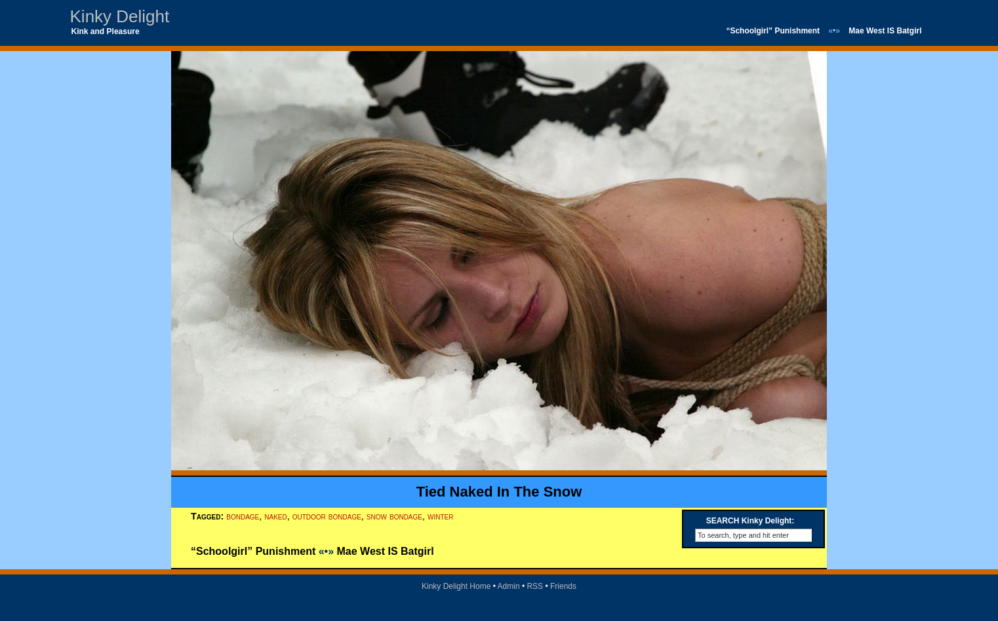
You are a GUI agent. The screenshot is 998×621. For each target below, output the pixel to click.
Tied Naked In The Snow (499, 491)
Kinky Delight (120, 16)
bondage (242, 516)
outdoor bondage (326, 516)
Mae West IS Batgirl (884, 30)
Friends (563, 586)
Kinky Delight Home (456, 586)
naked (275, 516)
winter (440, 516)
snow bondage (394, 516)
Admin (509, 586)
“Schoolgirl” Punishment (773, 30)
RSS (535, 586)
